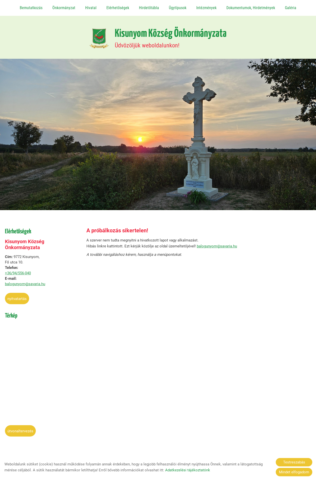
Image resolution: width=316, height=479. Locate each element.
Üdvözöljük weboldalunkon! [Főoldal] (171, 36)
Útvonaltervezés (20, 428)
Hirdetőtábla (149, 7)
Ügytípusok (177, 7)
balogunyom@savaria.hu (25, 281)
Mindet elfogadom (294, 472)
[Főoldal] (99, 36)
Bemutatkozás (31, 7)
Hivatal (91, 7)
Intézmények (206, 7)
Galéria (290, 7)
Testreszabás (294, 462)
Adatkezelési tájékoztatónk (187, 470)
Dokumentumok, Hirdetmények (250, 7)
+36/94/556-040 (18, 270)
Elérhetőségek (117, 7)
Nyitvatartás (17, 296)
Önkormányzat (63, 7)
